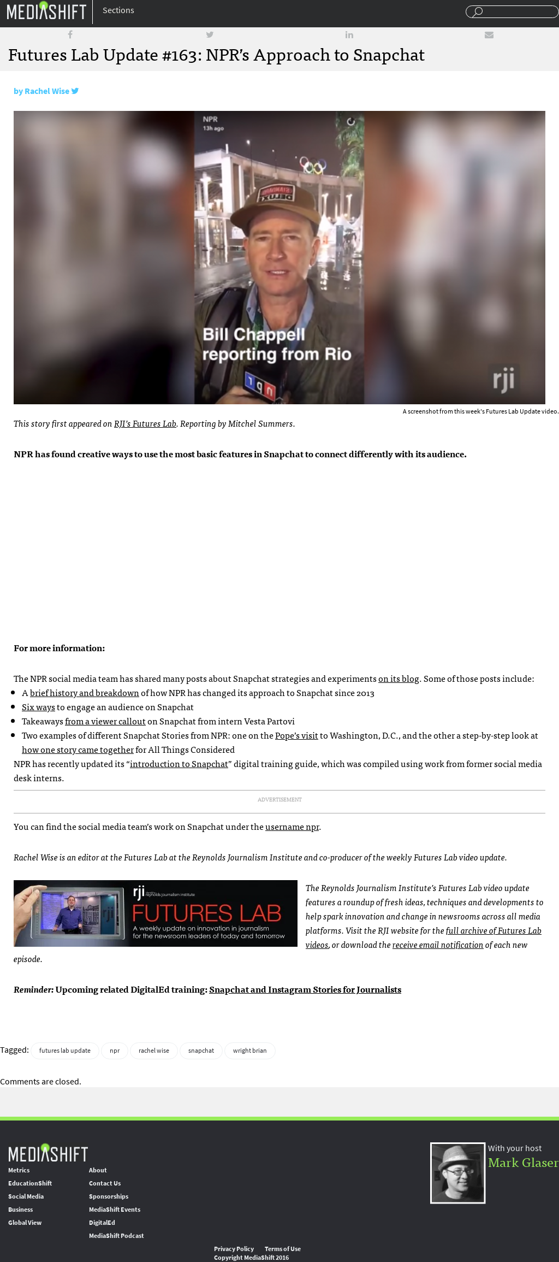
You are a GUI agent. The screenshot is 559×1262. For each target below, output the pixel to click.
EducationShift (30, 1183)
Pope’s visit (296, 735)
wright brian (250, 1050)
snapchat (201, 1050)
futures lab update (65, 1050)
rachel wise (154, 1050)
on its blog (398, 678)
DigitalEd (102, 1222)
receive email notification (438, 944)
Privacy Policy (234, 1249)
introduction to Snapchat (179, 763)
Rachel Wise (47, 91)
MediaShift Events (114, 1209)
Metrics (18, 1170)
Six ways (38, 706)
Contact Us (105, 1183)
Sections (118, 10)
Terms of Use (283, 1249)
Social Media (26, 1196)
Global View (24, 1222)
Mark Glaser (523, 1161)
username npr (292, 826)
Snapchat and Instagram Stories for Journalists (305, 989)
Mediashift (46, 9)
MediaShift (48, 1151)
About (98, 1170)
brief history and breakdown (84, 692)
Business (20, 1209)
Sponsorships (108, 1196)
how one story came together (78, 749)
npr (115, 1050)
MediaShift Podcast (116, 1235)
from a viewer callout (105, 720)
